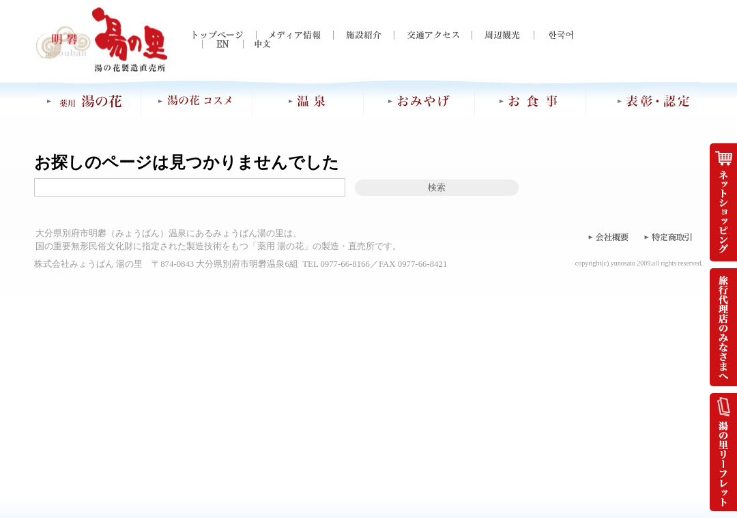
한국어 (554, 35)
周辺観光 (503, 35)
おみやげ (419, 101)
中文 (253, 44)
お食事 (530, 101)
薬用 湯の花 (89, 101)
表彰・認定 (642, 101)
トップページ (224, 35)
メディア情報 (294, 35)
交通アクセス (433, 35)
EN (212, 44)
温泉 (308, 101)
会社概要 (607, 236)
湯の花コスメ (196, 101)
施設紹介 (363, 35)
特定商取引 (669, 236)
